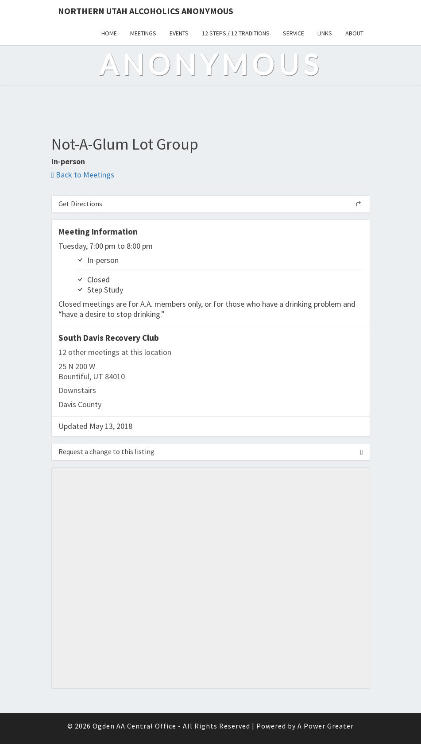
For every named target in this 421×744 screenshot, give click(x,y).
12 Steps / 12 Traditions (236, 33)
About (354, 33)
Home (109, 33)
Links (324, 33)
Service (293, 33)
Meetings (143, 33)
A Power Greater (325, 725)
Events (179, 33)
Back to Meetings (83, 175)
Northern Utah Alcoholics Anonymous (145, 10)
